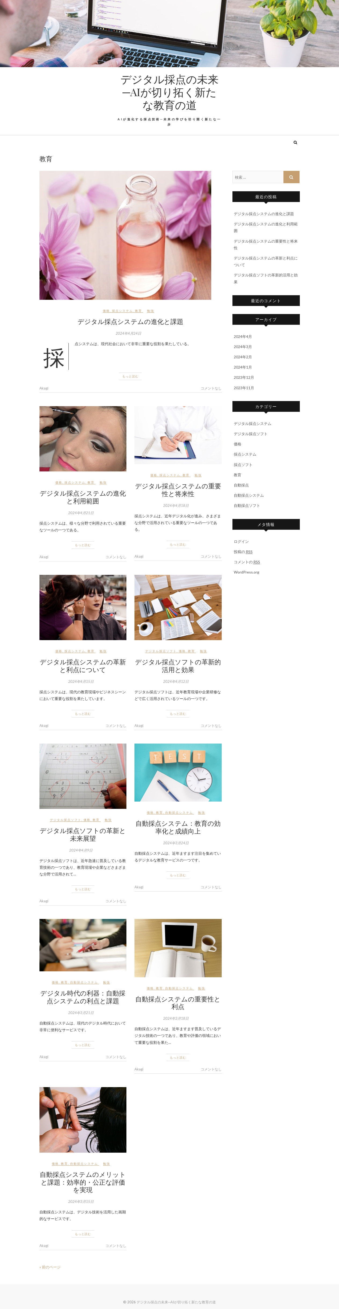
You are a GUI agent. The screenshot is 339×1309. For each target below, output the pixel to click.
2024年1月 (243, 367)
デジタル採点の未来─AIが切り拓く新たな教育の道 (169, 92)
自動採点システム (179, 812)
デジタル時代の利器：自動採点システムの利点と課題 (82, 997)
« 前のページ (50, 1267)
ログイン (241, 541)
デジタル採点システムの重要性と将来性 (178, 489)
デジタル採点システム (252, 423)
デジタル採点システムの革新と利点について (83, 665)
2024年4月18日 (176, 505)
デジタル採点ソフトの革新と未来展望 (83, 834)
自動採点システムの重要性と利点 (178, 1002)
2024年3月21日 (81, 1013)
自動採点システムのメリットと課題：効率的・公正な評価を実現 (83, 1182)
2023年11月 (244, 387)
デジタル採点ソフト (161, 651)
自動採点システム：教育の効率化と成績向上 (178, 827)
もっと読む (130, 376)
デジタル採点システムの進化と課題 (130, 321)
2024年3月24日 (176, 843)
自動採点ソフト (247, 505)
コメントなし (211, 388)
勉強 (150, 310)
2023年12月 (244, 377)
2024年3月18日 (176, 1018)
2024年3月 (243, 346)
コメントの (247, 562)
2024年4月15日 (81, 681)
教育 (138, 310)
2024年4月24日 (128, 333)
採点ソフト (243, 464)
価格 (106, 310)
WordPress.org (246, 572)
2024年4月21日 (81, 513)
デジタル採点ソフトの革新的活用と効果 (178, 665)
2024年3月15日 (81, 1201)
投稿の (243, 551)
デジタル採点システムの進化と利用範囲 (83, 497)
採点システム (122, 310)
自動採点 (241, 485)
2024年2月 (243, 357)
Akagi (43, 388)
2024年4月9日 (81, 850)
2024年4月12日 (176, 681)
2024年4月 (243, 336)
